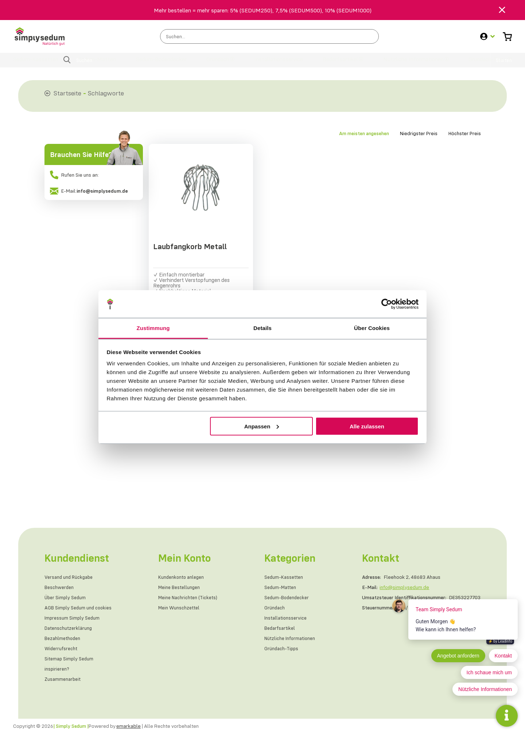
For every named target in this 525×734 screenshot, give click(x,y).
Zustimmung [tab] (153, 328)
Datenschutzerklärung (69, 628)
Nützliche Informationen (409, 63)
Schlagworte (106, 93)
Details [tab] (262, 328)
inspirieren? (57, 669)
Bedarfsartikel (337, 63)
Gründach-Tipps (484, 63)
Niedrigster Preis (419, 133)
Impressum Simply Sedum (72, 618)
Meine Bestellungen (181, 587)
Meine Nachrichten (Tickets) (190, 597)
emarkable (128, 726)
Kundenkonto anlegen (183, 577)
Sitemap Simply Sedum (70, 659)
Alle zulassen (367, 426)
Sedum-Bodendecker (163, 63)
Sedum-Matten (99, 63)
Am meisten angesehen (364, 133)
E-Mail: (89, 191)
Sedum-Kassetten (39, 63)
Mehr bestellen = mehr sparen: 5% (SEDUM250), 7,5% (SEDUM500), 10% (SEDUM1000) (263, 10)
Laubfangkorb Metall (191, 247)
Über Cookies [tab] (372, 328)
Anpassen (261, 426)
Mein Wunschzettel (180, 608)
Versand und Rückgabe (70, 577)
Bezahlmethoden (63, 638)
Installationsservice (277, 63)
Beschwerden (59, 587)
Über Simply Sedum (66, 597)
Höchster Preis (464, 133)
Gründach (219, 63)
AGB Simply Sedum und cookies (79, 608)
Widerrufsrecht (61, 648)
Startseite (67, 93)
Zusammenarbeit (63, 679)
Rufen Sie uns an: (74, 174)
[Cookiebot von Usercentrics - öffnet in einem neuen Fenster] (387, 303)
